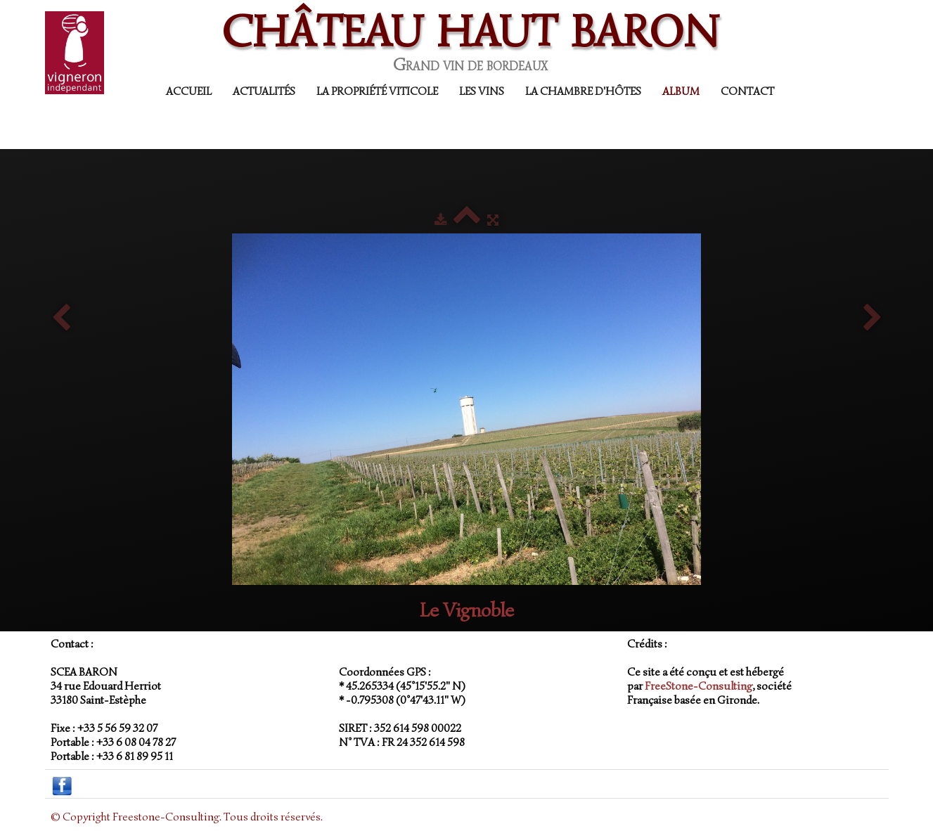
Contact (747, 91)
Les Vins (481, 91)
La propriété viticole (377, 91)
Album (681, 91)
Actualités (264, 91)
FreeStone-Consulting (698, 686)
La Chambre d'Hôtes (583, 91)
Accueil (189, 91)
